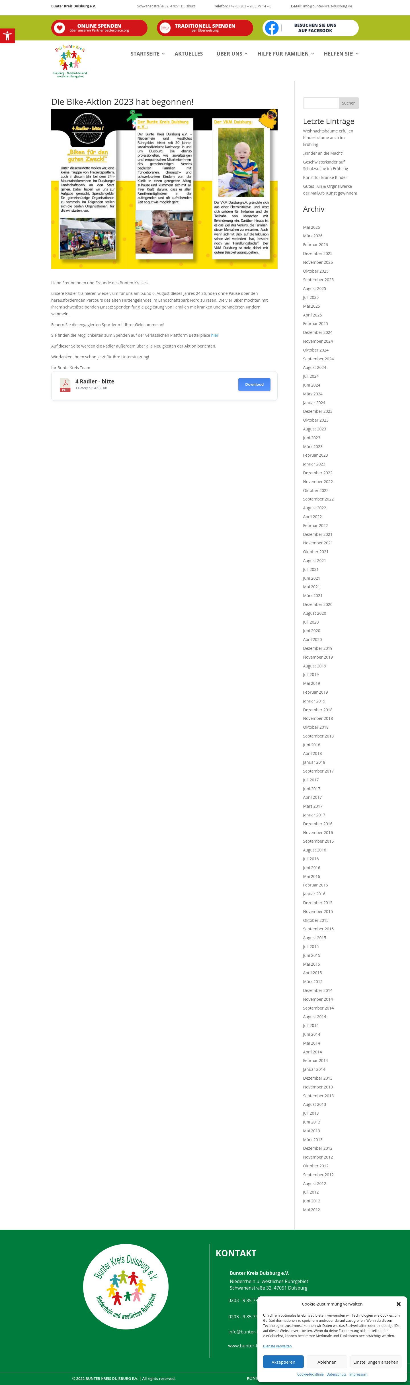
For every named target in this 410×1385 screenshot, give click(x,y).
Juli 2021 (311, 569)
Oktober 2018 (316, 727)
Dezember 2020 (318, 604)
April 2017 (312, 797)
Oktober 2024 (316, 350)
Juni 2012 (311, 1201)
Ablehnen (327, 1362)
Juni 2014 (311, 1034)
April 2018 (312, 753)
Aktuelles (189, 53)
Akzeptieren (283, 1362)
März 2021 (313, 595)
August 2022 (314, 507)
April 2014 (312, 1052)
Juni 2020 (311, 630)
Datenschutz (337, 1374)
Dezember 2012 (318, 1148)
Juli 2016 (311, 858)
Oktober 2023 (316, 420)
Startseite (145, 53)
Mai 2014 (311, 1043)
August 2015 (314, 937)
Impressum (358, 1374)
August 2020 (314, 613)
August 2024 (314, 367)
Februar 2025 (315, 323)
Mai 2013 (311, 1130)
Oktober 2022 (316, 490)
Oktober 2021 (316, 551)
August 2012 (314, 1183)
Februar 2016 (315, 885)
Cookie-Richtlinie (310, 1374)
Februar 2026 (315, 244)
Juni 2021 (311, 578)
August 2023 (314, 429)
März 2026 (313, 235)
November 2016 (318, 832)
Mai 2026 (311, 227)
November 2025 (318, 262)
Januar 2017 (314, 815)
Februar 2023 (315, 455)
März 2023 (313, 446)
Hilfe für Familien (283, 53)
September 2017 (318, 771)
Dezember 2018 (318, 709)
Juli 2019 (311, 674)
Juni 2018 (311, 744)
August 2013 (314, 1104)
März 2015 (313, 981)
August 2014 (314, 1016)
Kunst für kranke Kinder (325, 177)
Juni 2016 (311, 867)
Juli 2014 (311, 1025)
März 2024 (313, 394)
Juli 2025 (311, 297)
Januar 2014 (314, 1069)
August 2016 (314, 850)
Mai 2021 (311, 586)
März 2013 (313, 1139)
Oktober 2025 (316, 271)
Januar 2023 (314, 464)
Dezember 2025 (318, 253)
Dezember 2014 (318, 990)
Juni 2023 (311, 437)
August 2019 (314, 666)
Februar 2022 (315, 525)
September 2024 (318, 358)
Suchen (349, 103)
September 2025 (318, 279)
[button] (7, 35)
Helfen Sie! (339, 53)
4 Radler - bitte (94, 381)
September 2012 (318, 1174)
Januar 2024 (314, 402)
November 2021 (318, 543)
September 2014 (318, 1008)
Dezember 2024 (318, 332)
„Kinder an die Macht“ (323, 153)
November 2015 (318, 911)
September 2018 (318, 736)
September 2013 (318, 1095)
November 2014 (318, 999)
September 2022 (318, 499)
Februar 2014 (315, 1060)
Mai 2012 (311, 1209)
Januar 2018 (314, 762)
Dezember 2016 (318, 823)
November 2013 (318, 1087)
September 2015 (318, 928)
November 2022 (318, 481)
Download (254, 384)
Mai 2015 (311, 964)
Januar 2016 (314, 893)
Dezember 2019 (318, 648)
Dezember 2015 (318, 902)
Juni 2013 (311, 1122)
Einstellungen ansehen (375, 1362)
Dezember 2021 (318, 534)
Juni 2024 (311, 385)
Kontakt (256, 1378)
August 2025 (314, 288)
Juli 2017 (311, 780)
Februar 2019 (315, 692)
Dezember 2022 (318, 472)
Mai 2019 (311, 683)
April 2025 (312, 315)
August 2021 (314, 560)
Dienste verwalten (277, 1346)
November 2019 (318, 657)
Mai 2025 (311, 306)
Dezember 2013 (318, 1078)
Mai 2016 (311, 876)
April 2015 (312, 972)
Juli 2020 (311, 622)
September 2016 (318, 841)
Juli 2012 (311, 1192)
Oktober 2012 (316, 1166)
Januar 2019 (314, 701)
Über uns (229, 53)
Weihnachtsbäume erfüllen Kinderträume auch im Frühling (328, 137)
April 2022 (312, 516)
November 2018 (318, 718)
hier (215, 335)
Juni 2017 (311, 788)
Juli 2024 (311, 376)
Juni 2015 (311, 955)
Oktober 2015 (316, 920)
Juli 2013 (311, 1113)
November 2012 (318, 1157)
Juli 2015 (311, 946)
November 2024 (318, 341)
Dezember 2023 (318, 411)
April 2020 (312, 639)
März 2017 (313, 806)
